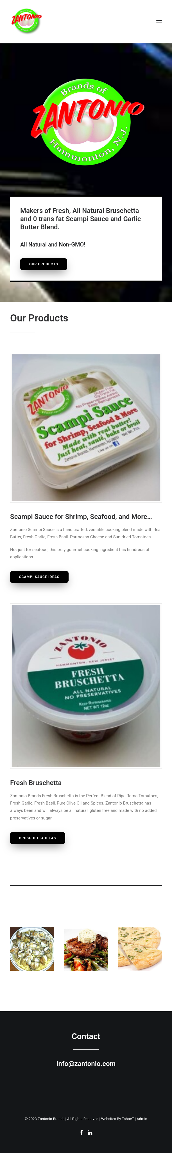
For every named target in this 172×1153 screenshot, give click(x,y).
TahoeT (128, 1119)
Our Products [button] (43, 264)
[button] (159, 21)
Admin (142, 1119)
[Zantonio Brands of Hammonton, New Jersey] (26, 22)
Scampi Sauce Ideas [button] (39, 577)
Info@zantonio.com (86, 1064)
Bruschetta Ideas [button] (37, 838)
